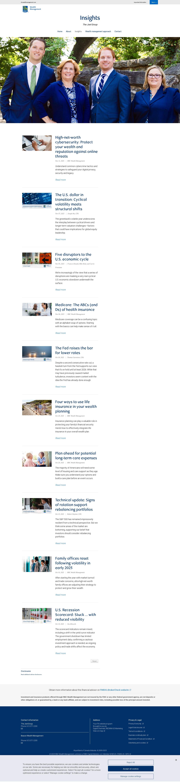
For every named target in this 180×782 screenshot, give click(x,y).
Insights (78, 31)
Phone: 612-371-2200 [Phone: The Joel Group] (29, 727)
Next (94, 661)
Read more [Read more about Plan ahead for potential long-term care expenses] (60, 485)
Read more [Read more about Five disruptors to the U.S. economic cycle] (60, 290)
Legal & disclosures (135, 728)
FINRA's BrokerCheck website (114, 690)
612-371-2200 (32, 741)
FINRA (119, 755)
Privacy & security (135, 724)
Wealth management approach (98, 31)
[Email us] (22, 729)
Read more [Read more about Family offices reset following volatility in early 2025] (60, 595)
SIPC (127, 755)
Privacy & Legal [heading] (135, 720)
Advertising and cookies (137, 743)
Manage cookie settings (130, 776)
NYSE (112, 755)
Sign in (154, 2)
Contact (118, 31)
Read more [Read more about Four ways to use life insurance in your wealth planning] (60, 438)
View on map (98, 731)
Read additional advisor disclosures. (31, 675)
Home (59, 31)
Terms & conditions (135, 732)
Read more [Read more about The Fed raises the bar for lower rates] (60, 387)
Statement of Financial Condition (140, 739)
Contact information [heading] (29, 720)
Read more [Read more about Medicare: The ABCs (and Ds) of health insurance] (60, 333)
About (68, 31)
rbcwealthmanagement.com (28, 2)
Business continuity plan (137, 736)
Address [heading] (96, 720)
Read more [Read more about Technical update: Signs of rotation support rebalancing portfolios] (60, 543)
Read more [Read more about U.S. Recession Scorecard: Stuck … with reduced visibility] (60, 653)
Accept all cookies (131, 768)
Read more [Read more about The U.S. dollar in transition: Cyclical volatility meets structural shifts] (60, 239)
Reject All (131, 762)
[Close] (176, 760)
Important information (140, 2)
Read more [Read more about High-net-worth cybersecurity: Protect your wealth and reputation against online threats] (60, 179)
